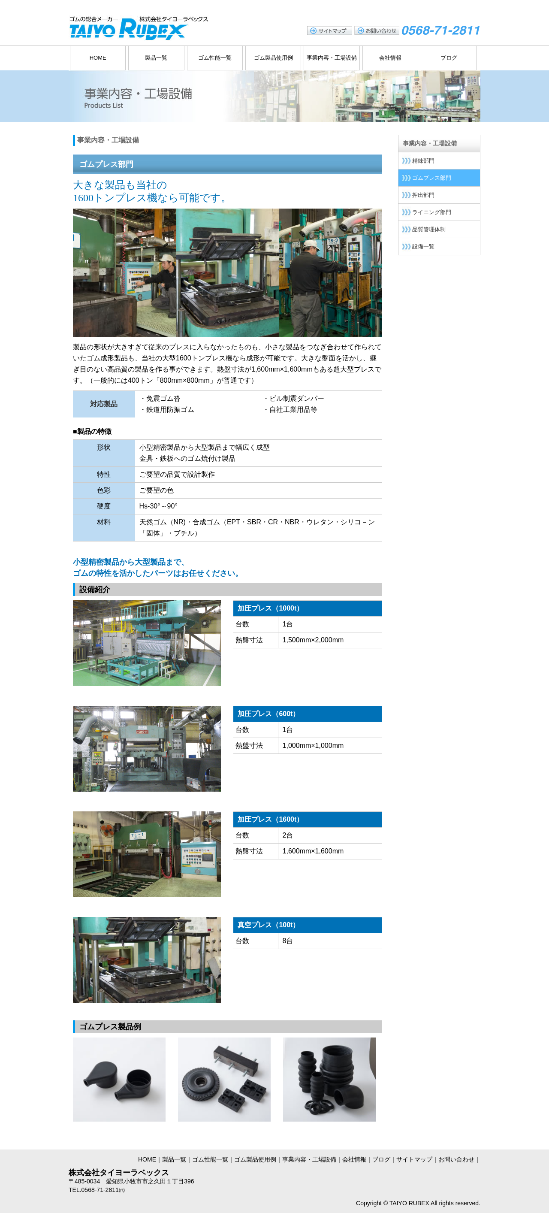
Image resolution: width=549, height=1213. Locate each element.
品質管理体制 (429, 229)
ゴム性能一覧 (215, 57)
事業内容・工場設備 (332, 57)
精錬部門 (423, 160)
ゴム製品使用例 (273, 57)
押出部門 (423, 195)
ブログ (448, 57)
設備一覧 (423, 246)
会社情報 (390, 57)
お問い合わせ (456, 1159)
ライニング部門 (431, 212)
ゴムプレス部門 (431, 178)
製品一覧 (156, 57)
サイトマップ (414, 1159)
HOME (98, 57)
